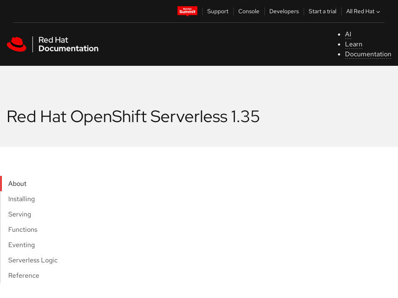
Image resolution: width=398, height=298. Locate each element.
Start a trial (322, 11)
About (17, 183)
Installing (21, 199)
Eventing (21, 244)
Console (248, 11)
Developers (284, 11)
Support (217, 11)
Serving (19, 214)
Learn (353, 44)
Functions (22, 229)
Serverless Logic (33, 260)
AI (348, 34)
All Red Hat (364, 11)
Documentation (368, 54)
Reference (23, 275)
